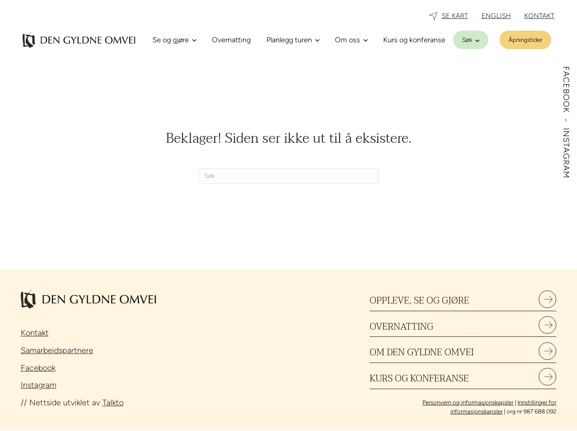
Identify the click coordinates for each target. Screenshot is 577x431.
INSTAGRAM (566, 153)
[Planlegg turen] (293, 40)
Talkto (113, 403)
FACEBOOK (566, 91)
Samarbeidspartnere (57, 350)
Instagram (38, 385)
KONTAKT (539, 16)
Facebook (38, 368)
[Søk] (470, 40)
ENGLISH (496, 16)
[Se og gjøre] (174, 40)
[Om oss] (351, 40)
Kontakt (35, 333)
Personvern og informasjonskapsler (467, 402)
